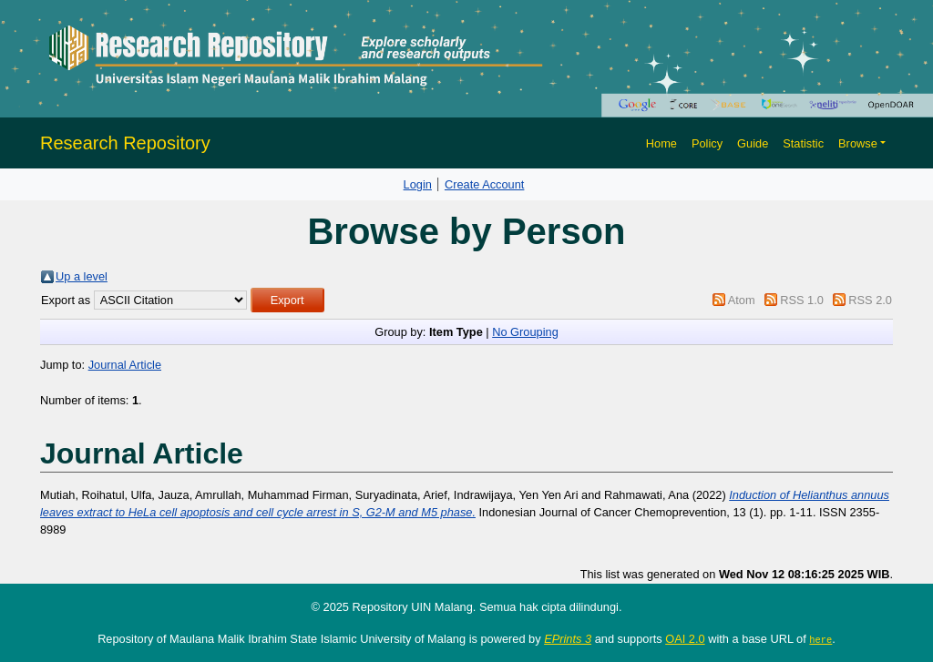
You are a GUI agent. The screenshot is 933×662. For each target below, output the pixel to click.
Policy (707, 143)
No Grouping (525, 332)
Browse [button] (857, 143)
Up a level (82, 276)
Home (661, 143)
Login (418, 184)
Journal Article (124, 365)
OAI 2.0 (684, 639)
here (820, 639)
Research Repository (125, 143)
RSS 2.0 (870, 300)
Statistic (803, 143)
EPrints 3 (567, 639)
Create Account (485, 184)
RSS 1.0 (802, 300)
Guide (752, 143)
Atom (741, 300)
